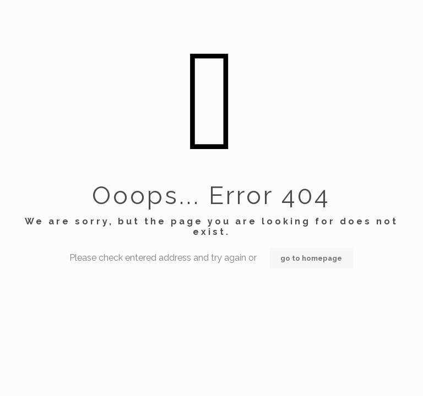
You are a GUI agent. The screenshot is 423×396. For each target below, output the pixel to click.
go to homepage (311, 258)
